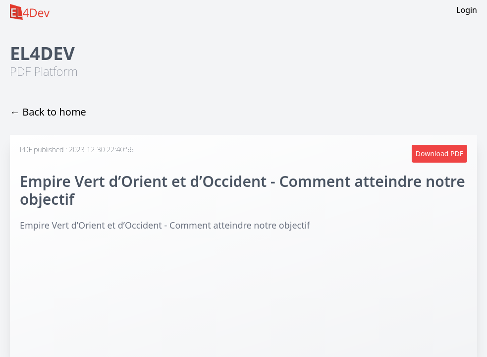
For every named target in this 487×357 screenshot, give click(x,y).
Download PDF (439, 153)
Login (466, 9)
